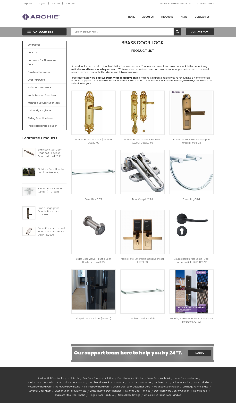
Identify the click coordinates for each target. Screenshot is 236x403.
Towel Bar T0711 (93, 199)
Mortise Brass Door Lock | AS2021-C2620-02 (93, 141)
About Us (148, 16)
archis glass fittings (129, 395)
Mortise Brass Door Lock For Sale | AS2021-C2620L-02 (142, 141)
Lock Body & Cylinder (40, 110)
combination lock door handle (106, 382)
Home (131, 16)
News (184, 16)
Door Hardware (36, 79)
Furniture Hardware (39, 72)
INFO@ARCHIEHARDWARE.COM (175, 3)
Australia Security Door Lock (44, 102)
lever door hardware (186, 378)
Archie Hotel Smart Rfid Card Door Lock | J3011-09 (142, 260)
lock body (73, 378)
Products (167, 16)
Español (28, 3)
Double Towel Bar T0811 (142, 318)
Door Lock (46, 52)
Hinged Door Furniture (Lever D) (93, 318)
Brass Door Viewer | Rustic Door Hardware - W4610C (93, 260)
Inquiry (199, 353)
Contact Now (200, 31)
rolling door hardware (96, 386)
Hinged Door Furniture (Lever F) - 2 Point (51, 190)
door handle (200, 390)
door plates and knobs (130, 378)
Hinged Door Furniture (101, 395)
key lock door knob (40, 390)
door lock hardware (139, 382)
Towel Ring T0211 (191, 199)
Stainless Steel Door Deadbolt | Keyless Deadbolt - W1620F (50, 153)
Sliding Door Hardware (40, 118)
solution (109, 378)
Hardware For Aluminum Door (42, 62)
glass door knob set (158, 378)
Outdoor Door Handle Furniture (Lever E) (51, 171)
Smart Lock (34, 44)
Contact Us (202, 16)
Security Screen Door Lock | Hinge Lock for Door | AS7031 (191, 320)
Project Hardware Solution (46, 126)
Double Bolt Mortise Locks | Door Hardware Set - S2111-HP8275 (191, 260)
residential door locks (51, 378)
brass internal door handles (105, 390)
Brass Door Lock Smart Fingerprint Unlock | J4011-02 (191, 141)
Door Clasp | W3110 (142, 199)
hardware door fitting (67, 386)
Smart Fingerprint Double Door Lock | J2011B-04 (49, 211)
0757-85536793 (205, 3)
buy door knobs (92, 378)
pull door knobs (181, 382)
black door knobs (75, 382)
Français (71, 3)
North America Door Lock (42, 95)
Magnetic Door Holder (166, 386)
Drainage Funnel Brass (195, 386)
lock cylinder (201, 382)
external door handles (137, 390)
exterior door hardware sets (70, 390)
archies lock (162, 382)
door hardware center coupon (172, 390)
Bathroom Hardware (39, 87)
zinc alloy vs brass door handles (162, 395)
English (42, 3)
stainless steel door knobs (70, 395)
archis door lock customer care (131, 386)
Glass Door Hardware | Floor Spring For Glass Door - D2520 (51, 231)
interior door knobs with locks (44, 382)
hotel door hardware (39, 386)
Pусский (56, 3)
